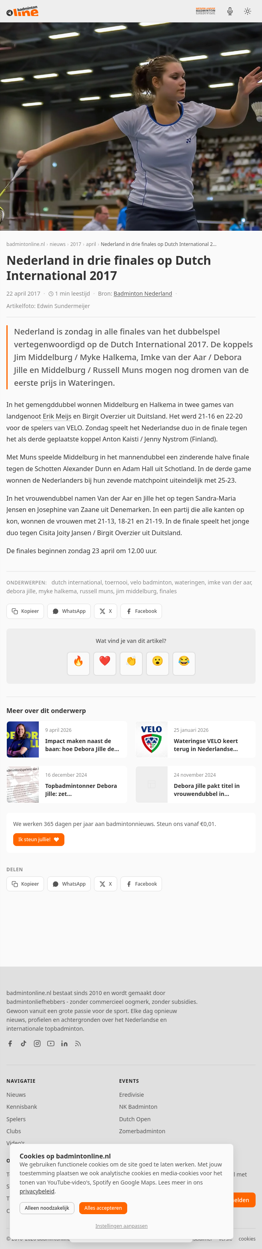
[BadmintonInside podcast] (230, 11)
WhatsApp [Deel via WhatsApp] (69, 611)
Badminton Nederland (143, 293)
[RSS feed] (78, 1043)
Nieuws (16, 1094)
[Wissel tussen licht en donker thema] (248, 11)
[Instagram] (37, 1043)
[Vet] (78, 664)
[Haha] (184, 664)
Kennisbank (21, 1106)
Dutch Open (135, 1119)
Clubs (13, 1131)
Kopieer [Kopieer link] (25, 611)
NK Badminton (138, 1106)
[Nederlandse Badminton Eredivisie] (206, 10)
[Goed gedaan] (131, 664)
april (91, 244)
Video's (15, 1143)
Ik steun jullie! (38, 839)
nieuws (58, 244)
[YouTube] (50, 1043)
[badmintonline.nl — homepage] (22, 11)
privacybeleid (37, 1191)
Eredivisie (131, 1094)
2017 (75, 244)
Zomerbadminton (142, 1131)
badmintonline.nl (25, 244)
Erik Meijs (57, 416)
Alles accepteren (103, 1208)
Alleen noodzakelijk (47, 1208)
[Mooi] (104, 664)
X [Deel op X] (105, 611)
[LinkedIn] (64, 1043)
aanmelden (234, 1200)
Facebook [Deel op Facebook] (141, 611)
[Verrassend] (157, 664)
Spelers (16, 1119)
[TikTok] (23, 1043)
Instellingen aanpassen (122, 1226)
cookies (247, 1238)
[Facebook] (10, 1043)
